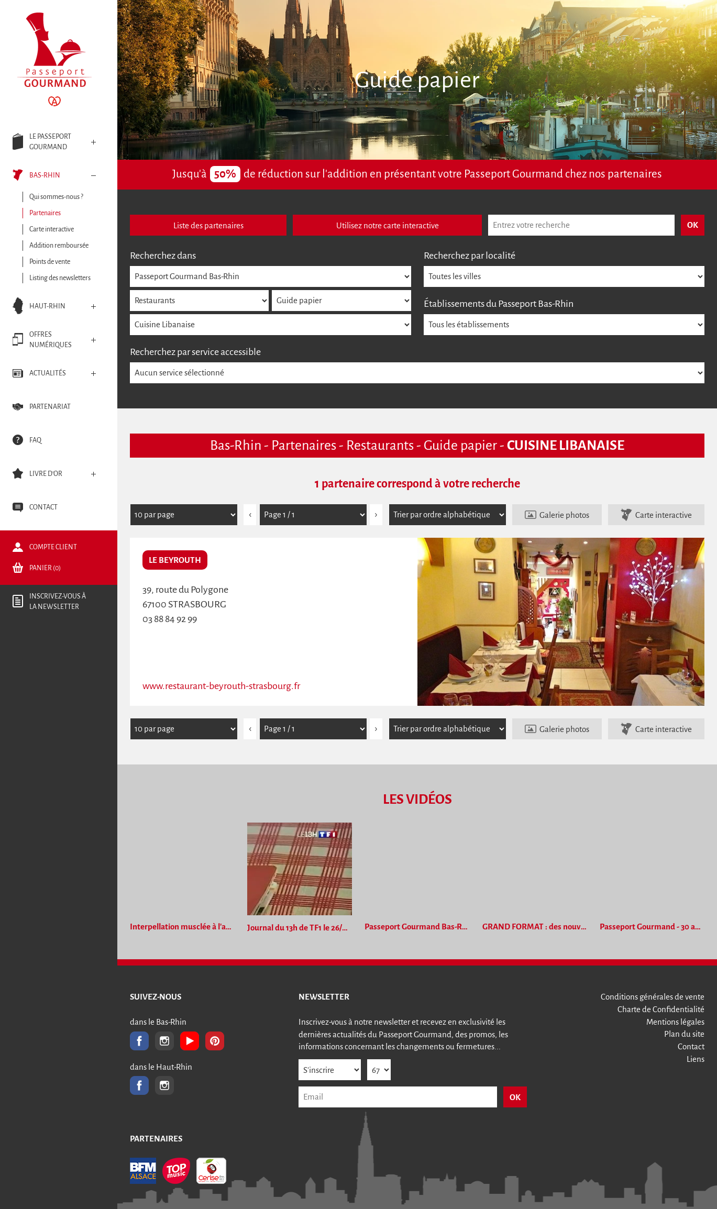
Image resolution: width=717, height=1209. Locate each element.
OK (515, 1097)
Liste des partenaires (208, 225)
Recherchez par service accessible (195, 352)
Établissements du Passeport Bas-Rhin (498, 303)
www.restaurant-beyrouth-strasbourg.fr (221, 686)
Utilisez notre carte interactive (387, 225)
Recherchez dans (163, 255)
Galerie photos (564, 515)
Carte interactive (663, 515)
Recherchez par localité (469, 255)
